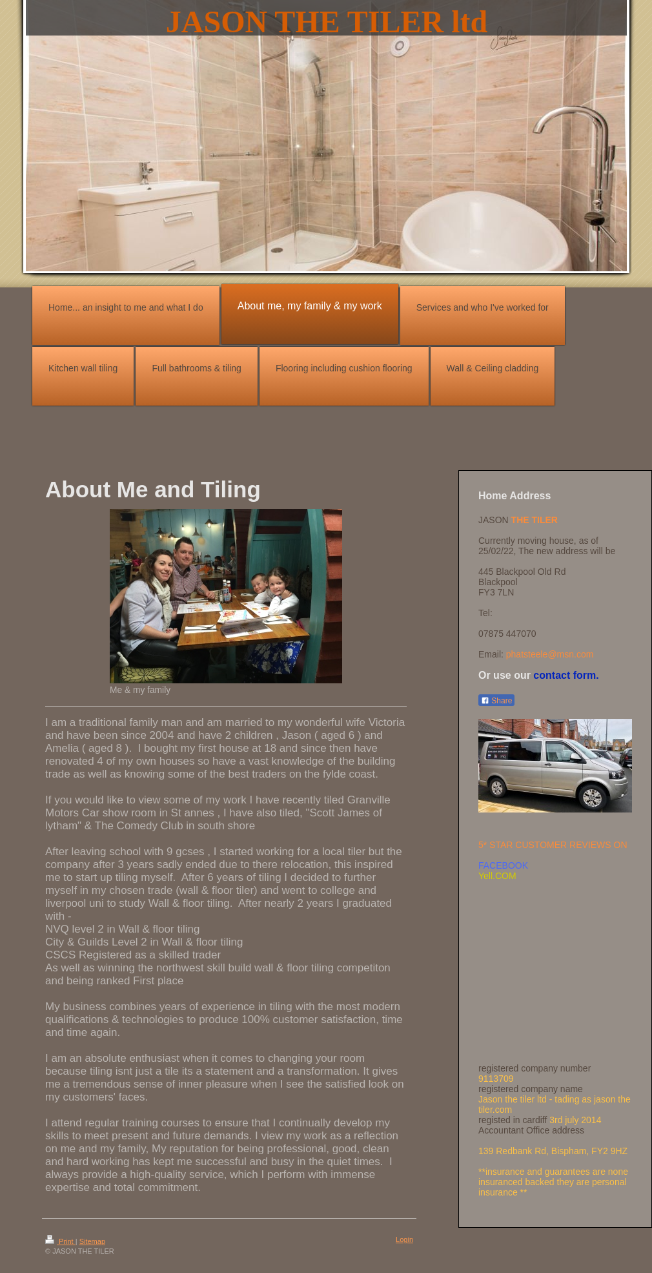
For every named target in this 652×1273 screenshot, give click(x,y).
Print (60, 1241)
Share (496, 700)
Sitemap (92, 1241)
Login (404, 1239)
